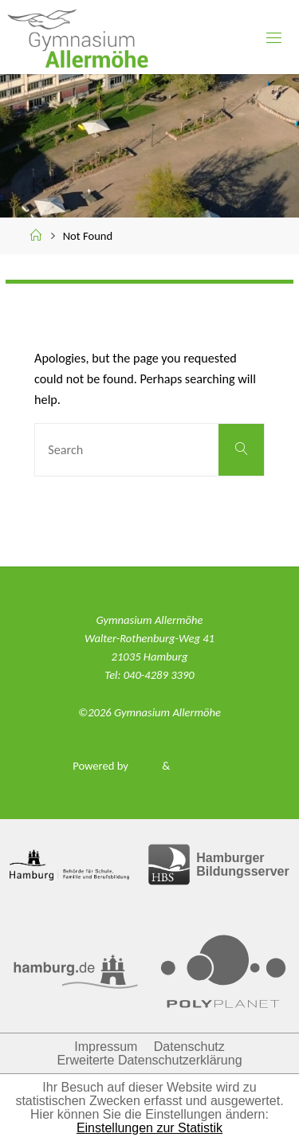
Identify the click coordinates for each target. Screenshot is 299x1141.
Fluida (143, 766)
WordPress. (199, 766)
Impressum (105, 1046)
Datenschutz (189, 1046)
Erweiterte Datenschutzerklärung (149, 1060)
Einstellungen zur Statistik (149, 1128)
